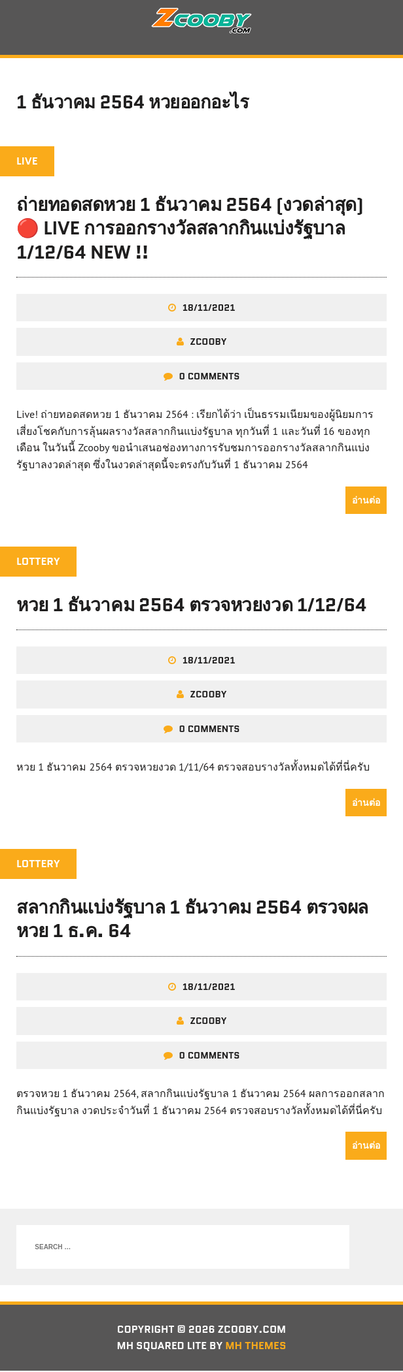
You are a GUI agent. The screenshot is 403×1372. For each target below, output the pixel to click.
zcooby (208, 342)
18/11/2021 (209, 308)
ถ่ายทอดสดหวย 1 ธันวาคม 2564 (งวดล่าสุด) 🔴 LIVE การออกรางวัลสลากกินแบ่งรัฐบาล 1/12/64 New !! (189, 229)
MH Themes (256, 1346)
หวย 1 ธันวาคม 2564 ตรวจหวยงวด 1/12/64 (191, 605)
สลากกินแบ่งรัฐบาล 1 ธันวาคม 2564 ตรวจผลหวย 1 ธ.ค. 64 (192, 919)
